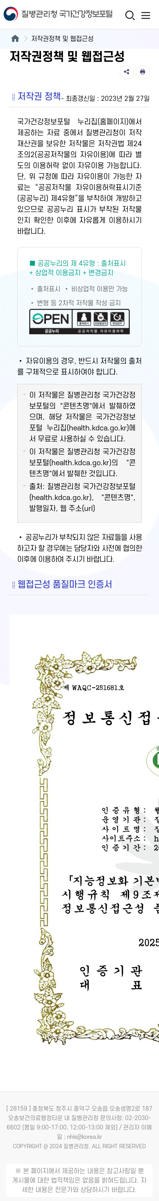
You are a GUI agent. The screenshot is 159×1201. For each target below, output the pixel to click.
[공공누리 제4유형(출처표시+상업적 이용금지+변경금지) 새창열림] (79, 296)
